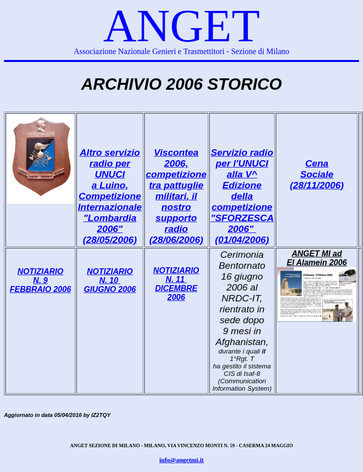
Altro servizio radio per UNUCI (110, 163)
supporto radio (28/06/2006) (176, 229)
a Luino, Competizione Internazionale (110, 196)
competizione (242, 207)
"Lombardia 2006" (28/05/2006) (110, 229)
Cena (316, 163)
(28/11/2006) (317, 185)
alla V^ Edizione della (242, 185)
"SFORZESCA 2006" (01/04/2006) (242, 229)
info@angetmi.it (181, 460)
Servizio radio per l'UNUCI (242, 158)
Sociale (316, 174)
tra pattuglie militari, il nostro (176, 196)
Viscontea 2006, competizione (176, 163)
